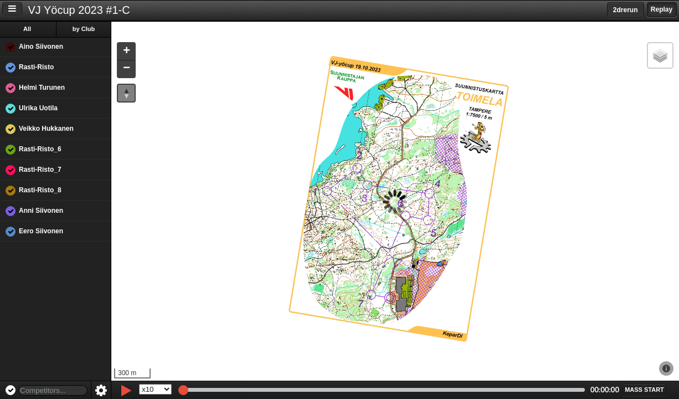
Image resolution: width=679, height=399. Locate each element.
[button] (126, 51)
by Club (84, 28)
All (27, 28)
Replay (661, 9)
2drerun (625, 10)
